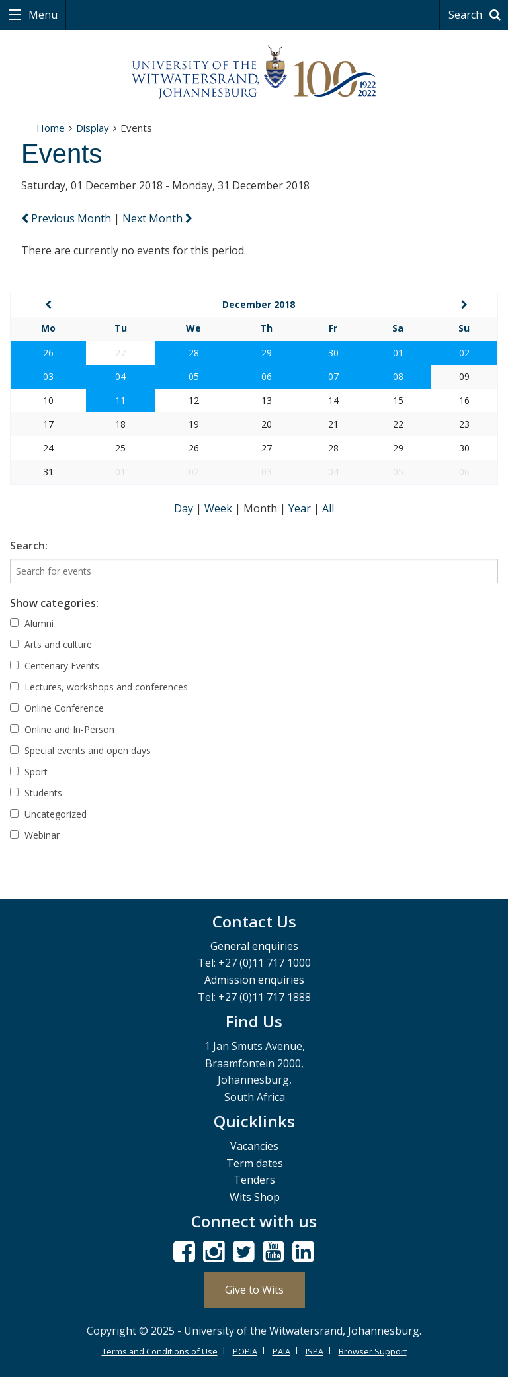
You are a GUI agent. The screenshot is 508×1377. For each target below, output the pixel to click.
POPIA (245, 1351)
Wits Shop (255, 1197)
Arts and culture (51, 644)
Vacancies (254, 1146)
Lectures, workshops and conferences (99, 687)
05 (194, 376)
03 (48, 376)
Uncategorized (48, 814)
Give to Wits (254, 1289)
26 (48, 352)
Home (50, 127)
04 (120, 376)
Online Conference (57, 708)
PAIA (281, 1351)
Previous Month (67, 218)
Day (185, 508)
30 (333, 352)
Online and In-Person (62, 729)
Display (92, 127)
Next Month (157, 218)
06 (266, 376)
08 (398, 376)
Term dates (254, 1163)
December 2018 (258, 304)
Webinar (35, 835)
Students (36, 792)
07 (333, 376)
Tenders (254, 1179)
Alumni (32, 623)
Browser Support (373, 1351)
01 (398, 352)
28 (194, 352)
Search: (29, 545)
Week (219, 508)
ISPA (314, 1351)
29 (266, 352)
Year (301, 508)
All (328, 508)
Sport (29, 771)
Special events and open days (80, 750)
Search (476, 14)
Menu (42, 14)
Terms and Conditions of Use (160, 1351)
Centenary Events (54, 665)
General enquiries (254, 946)
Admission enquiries (254, 980)
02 (464, 352)
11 (120, 400)
